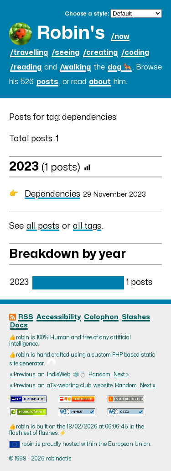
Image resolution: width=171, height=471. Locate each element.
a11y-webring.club (69, 385)
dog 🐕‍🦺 (120, 67)
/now (120, 36)
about (100, 82)
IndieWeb (58, 374)
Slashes (136, 317)
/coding (135, 52)
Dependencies (52, 194)
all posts (42, 226)
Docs (19, 325)
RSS (25, 317)
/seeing (65, 52)
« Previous (23, 374)
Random (99, 374)
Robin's (71, 33)
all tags (87, 226)
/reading (25, 67)
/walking (75, 67)
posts (47, 82)
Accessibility (58, 317)
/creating (100, 52)
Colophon (101, 317)
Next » (121, 374)
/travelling (29, 52)
